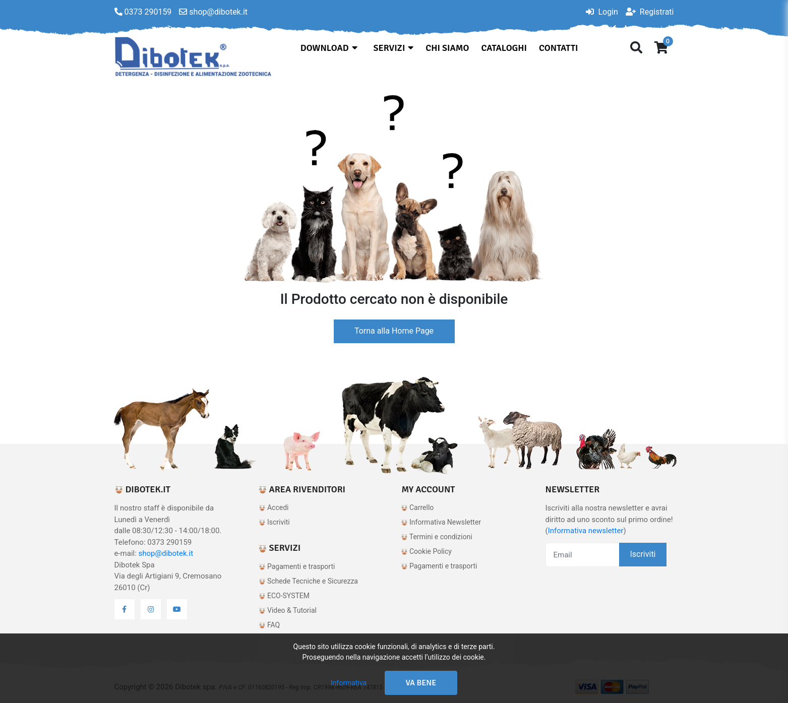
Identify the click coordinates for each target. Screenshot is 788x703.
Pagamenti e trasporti (297, 566)
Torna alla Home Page (394, 331)
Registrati (650, 12)
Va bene (421, 683)
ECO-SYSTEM (284, 596)
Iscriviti (274, 522)
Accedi (274, 507)
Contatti (558, 47)
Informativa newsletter (586, 530)
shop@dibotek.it (166, 553)
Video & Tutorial (288, 610)
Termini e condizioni (436, 537)
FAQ (269, 625)
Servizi (394, 47)
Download (328, 47)
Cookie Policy (426, 551)
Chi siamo (447, 47)
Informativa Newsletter (441, 522)
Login (602, 12)
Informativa (349, 683)
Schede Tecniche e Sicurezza (308, 581)
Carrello (417, 507)
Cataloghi (504, 47)
